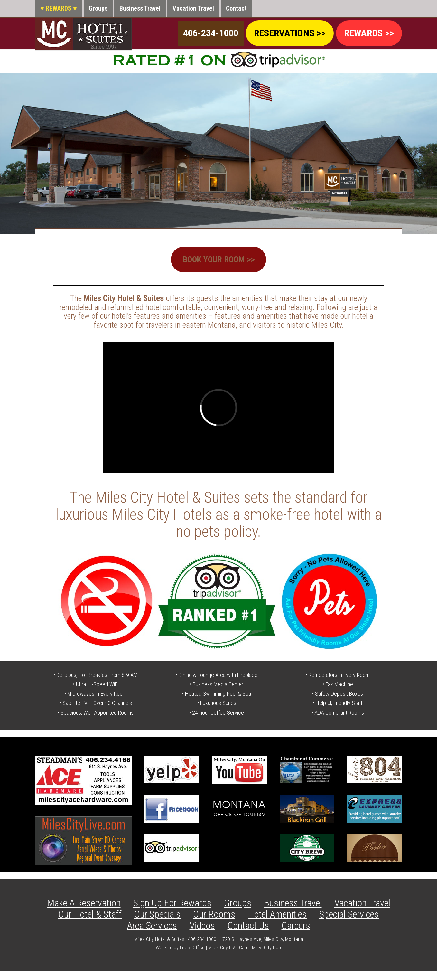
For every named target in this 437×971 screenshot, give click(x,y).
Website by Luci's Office (180, 947)
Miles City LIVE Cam (228, 947)
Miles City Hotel (268, 947)
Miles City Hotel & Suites (83, 34)
